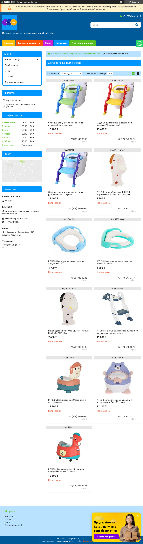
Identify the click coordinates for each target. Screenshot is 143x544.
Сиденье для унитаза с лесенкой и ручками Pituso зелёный (65, 124)
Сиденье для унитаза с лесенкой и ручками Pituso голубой (65, 193)
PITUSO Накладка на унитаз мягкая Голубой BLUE (66, 262)
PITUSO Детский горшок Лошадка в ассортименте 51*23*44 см (66, 470)
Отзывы (9, 76)
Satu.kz (84, 539)
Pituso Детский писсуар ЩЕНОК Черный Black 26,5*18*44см (68, 332)
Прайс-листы (11, 65)
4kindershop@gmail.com (16, 218)
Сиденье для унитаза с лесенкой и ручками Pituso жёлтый (114, 124)
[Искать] (137, 25)
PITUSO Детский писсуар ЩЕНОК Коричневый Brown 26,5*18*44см (113, 193)
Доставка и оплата (82, 43)
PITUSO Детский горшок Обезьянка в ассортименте (67, 401)
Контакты (61, 43)
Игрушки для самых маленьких (85, 53)
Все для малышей (13, 525)
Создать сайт (22, 2)
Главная (8, 43)
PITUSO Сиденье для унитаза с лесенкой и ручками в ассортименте (117, 332)
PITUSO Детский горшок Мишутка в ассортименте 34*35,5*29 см (114, 401)
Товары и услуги (27, 43)
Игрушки (9, 516)
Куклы (8, 519)
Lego (7, 522)
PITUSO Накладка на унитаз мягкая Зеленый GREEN (114, 262)
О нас (48, 43)
